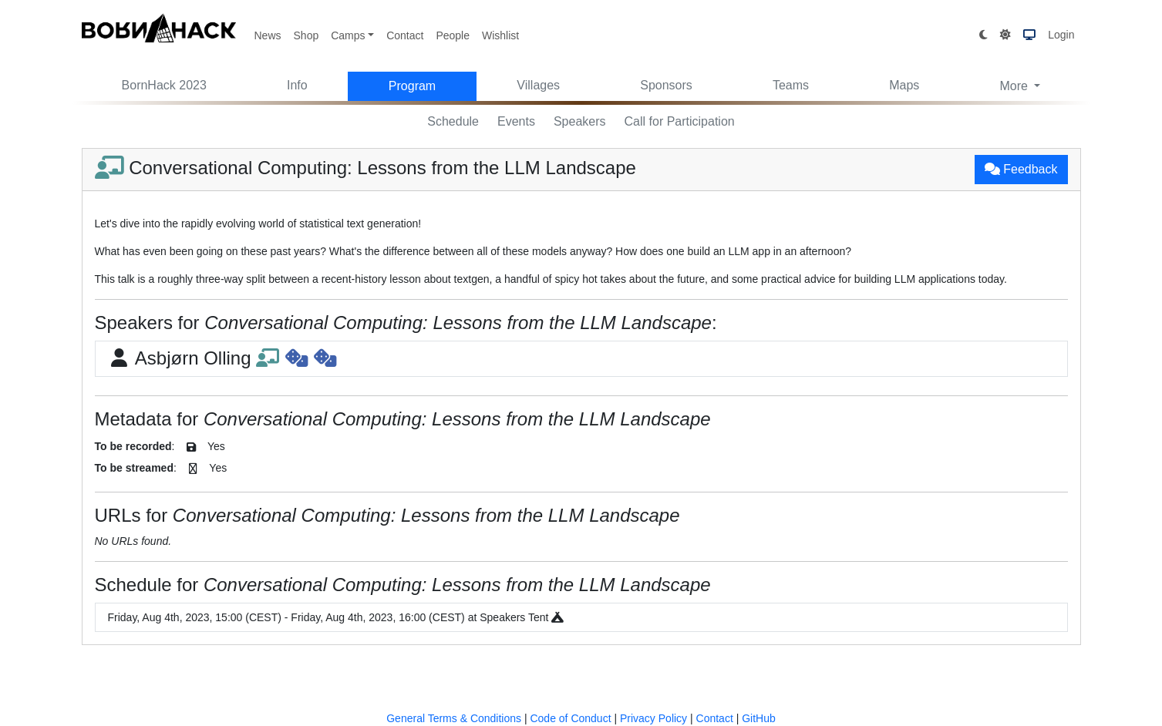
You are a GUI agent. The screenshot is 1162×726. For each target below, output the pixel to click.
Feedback (1021, 169)
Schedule (453, 121)
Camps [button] (348, 35)
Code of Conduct (570, 718)
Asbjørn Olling (222, 358)
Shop (306, 35)
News (267, 35)
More (1015, 85)
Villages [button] (538, 85)
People (453, 35)
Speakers (580, 121)
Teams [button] (791, 85)
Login (1061, 35)
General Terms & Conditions (453, 718)
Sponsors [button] (666, 85)
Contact (404, 35)
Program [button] (412, 85)
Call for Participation (680, 121)
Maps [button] (904, 85)
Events (516, 121)
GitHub (759, 718)
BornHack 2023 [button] (164, 85)
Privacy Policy (653, 718)
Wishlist (500, 35)
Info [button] (297, 85)
